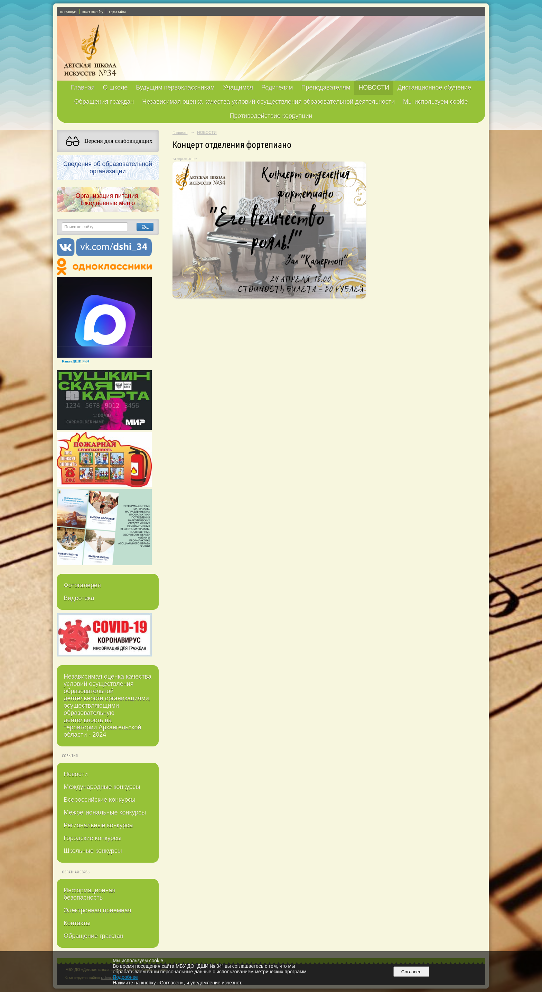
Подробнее (125, 977)
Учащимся (238, 87)
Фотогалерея (82, 585)
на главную (68, 11)
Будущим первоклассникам (175, 87)
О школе (115, 87)
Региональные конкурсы (98, 825)
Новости (76, 774)
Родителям (277, 87)
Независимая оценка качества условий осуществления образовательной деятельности (268, 101)
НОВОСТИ (373, 87)
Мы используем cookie (435, 101)
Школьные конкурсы (93, 850)
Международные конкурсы (102, 786)
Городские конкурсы (92, 838)
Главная (83, 87)
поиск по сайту (92, 11)
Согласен (411, 971)
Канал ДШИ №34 (75, 361)
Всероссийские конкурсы (100, 799)
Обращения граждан (104, 101)
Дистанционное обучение (434, 87)
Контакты (77, 923)
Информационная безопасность (89, 894)
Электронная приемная (97, 910)
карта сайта (117, 11)
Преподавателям (325, 87)
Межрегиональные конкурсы (105, 812)
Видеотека (79, 598)
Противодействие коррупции (271, 115)
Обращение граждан (93, 936)
